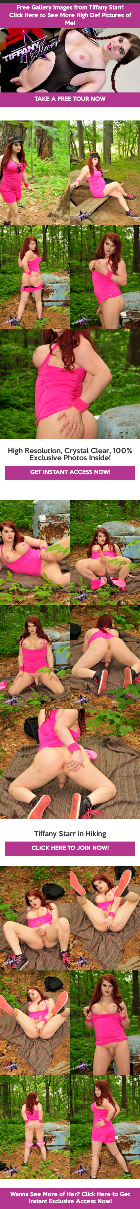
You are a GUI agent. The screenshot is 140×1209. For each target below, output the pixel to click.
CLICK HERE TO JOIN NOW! (70, 848)
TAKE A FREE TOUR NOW (70, 99)
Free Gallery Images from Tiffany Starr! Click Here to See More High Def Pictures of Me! (70, 15)
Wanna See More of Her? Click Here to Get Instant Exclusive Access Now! (70, 1198)
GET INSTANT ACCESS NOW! (70, 472)
